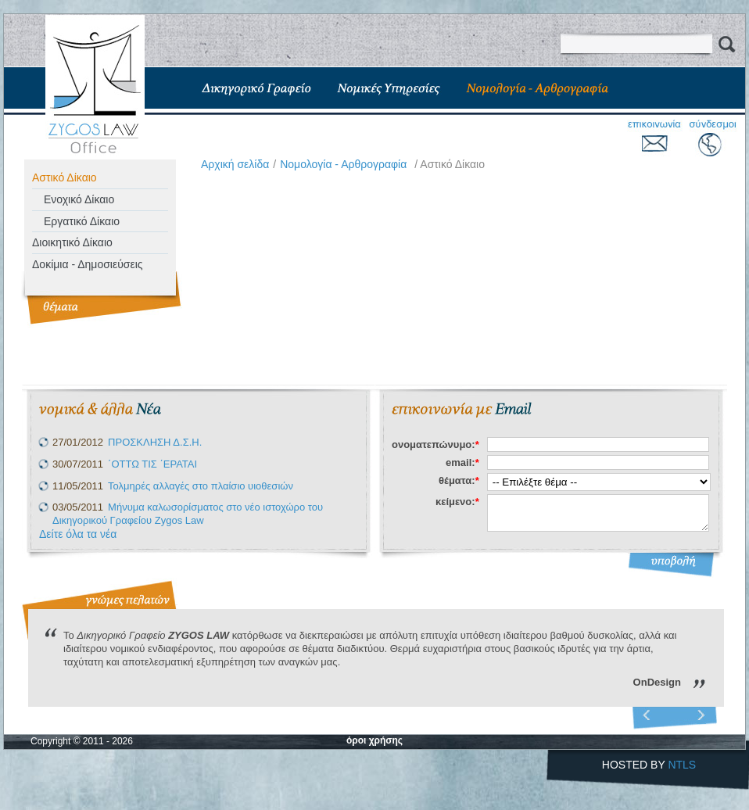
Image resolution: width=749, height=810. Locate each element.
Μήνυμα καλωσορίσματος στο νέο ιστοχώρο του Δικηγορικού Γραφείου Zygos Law (187, 513)
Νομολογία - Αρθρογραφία (343, 164)
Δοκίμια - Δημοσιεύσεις (87, 264)
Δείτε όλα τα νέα (77, 534)
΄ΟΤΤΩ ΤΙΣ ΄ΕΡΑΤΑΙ (152, 464)
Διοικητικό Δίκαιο (72, 242)
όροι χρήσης (374, 740)
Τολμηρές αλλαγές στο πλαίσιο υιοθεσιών (200, 486)
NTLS (682, 764)
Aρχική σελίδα (235, 164)
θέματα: (459, 480)
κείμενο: (457, 501)
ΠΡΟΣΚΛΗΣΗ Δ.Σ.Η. (155, 442)
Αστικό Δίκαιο (64, 177)
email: (462, 462)
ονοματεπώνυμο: (435, 444)
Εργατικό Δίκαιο (82, 221)
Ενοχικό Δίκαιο (79, 199)
